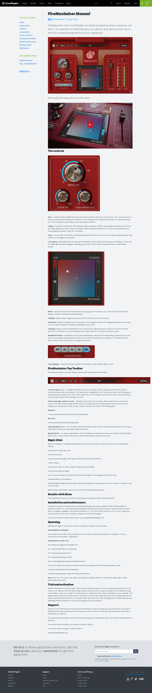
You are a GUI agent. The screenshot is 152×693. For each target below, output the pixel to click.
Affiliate (10, 686)
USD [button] (135, 3)
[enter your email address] (114, 651)
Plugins (24, 3)
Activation (46, 683)
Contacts (22, 29)
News (50, 3)
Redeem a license (25, 60)
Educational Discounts (27, 41)
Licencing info (24, 32)
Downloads (59, 3)
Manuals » (24, 71)
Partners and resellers (27, 38)
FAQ (44, 686)
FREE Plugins (24, 48)
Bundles (33, 3)
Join (135, 651)
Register (127, 3)
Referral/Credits (25, 45)
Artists (42, 3)
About (68, 3)
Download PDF (56, 19)
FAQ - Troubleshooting (28, 63)
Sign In (118, 3)
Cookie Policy (82, 683)
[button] (146, 3)
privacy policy (116, 656)
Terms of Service (25, 35)
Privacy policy (24, 25)
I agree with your (109, 656)
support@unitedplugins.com (134, 674)
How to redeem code (50, 680)
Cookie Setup (82, 686)
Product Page (72, 19)
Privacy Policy (129, 659)
